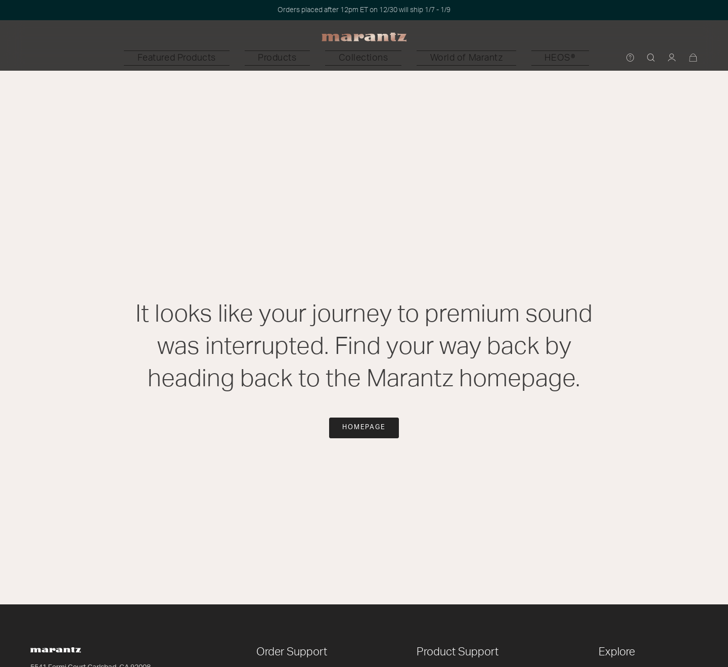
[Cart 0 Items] (693, 58)
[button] (247, 58)
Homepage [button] (364, 427)
